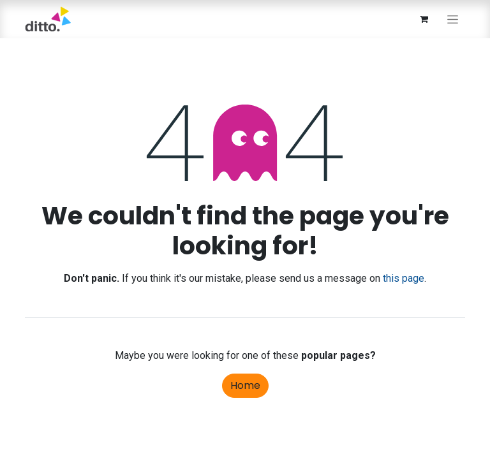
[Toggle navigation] (452, 19)
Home (245, 385)
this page (403, 278)
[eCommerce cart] (423, 19)
